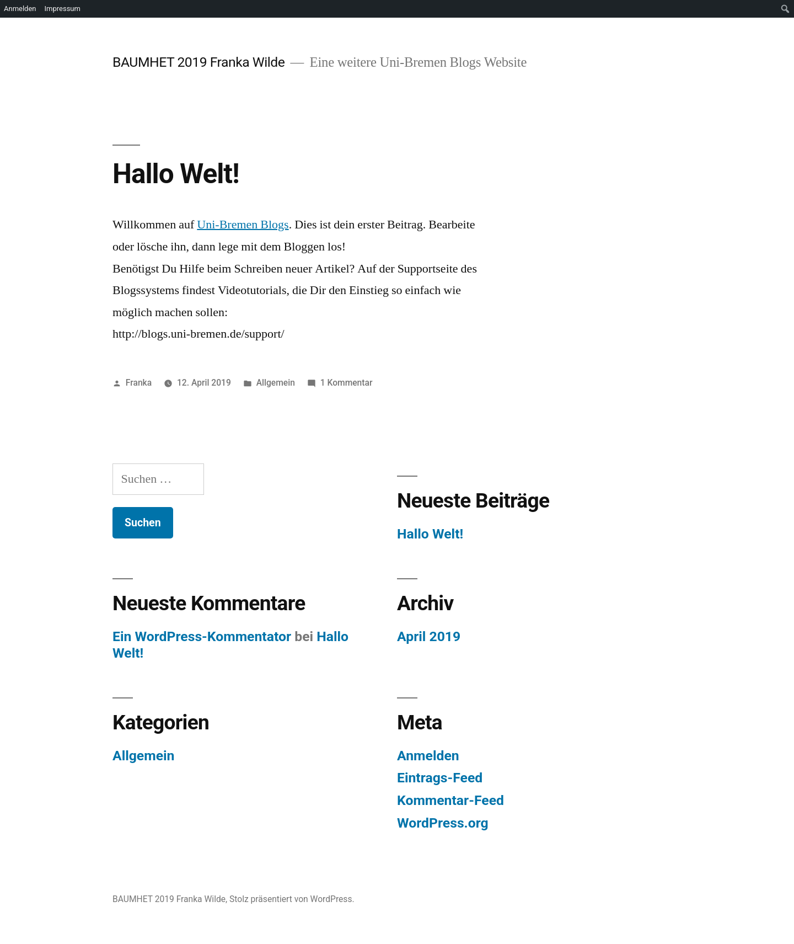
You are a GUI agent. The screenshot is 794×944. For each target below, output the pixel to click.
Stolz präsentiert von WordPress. (292, 899)
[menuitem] (785, 9)
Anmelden (428, 756)
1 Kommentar (346, 382)
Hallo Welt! (175, 174)
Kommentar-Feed (450, 800)
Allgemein (275, 382)
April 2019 (428, 636)
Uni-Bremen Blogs (242, 224)
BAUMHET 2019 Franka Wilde (198, 62)
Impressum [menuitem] (63, 8)
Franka (139, 382)
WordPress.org (443, 823)
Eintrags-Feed (439, 778)
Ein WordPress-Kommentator (201, 636)
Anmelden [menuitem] (20, 8)
